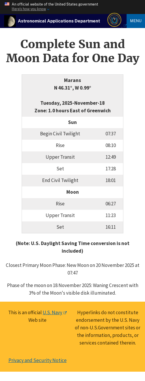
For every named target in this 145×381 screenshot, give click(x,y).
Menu (135, 20)
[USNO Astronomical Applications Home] (59, 20)
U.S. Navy (52, 312)
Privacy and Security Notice (37, 360)
